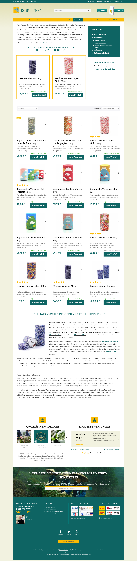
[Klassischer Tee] (26, 19)
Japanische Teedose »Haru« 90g (67, 239)
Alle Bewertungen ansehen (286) (80, 449)
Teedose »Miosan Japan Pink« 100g (66, 76)
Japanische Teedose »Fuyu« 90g (67, 190)
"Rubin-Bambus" (55, 335)
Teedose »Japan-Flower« (102, 286)
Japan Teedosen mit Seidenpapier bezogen (103, 46)
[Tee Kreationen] (39, 19)
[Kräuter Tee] (60, 19)
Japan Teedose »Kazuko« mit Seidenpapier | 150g (68, 142)
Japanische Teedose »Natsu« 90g (31, 239)
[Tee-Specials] (106, 19)
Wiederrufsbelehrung (68, 554)
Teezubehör (97, 30)
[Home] (16, 19)
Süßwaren (98, 50)
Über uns (48, 554)
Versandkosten (63, 550)
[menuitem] (91, 1)
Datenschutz (77, 554)
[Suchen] (89, 10)
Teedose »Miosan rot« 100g (103, 237)
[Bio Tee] (69, 19)
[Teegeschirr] (88, 19)
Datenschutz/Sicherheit (104, 1)
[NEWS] (115, 19)
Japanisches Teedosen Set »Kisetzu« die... (30, 190)
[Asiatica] (97, 19)
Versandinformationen (106, 518)
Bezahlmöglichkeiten (78, 518)
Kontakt (53, 554)
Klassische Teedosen (100, 40)
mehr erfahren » (46, 42)
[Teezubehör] (78, 19)
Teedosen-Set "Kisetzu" (110, 342)
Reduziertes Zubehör (102, 53)
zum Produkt (40, 91)
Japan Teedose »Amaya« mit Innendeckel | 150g (31, 142)
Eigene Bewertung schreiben (112, 449)
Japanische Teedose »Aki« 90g (103, 190)
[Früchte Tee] (50, 19)
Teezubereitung (100, 34)
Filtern (21, 108)
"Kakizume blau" (80, 335)
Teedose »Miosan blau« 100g (31, 286)
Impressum (85, 554)
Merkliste (91, 1)
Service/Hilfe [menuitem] (118, 1)
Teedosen (98, 37)
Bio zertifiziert (32, 1)
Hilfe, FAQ (59, 554)
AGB (90, 554)
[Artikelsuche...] (72, 10)
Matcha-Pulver (111, 352)
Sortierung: (97, 108)
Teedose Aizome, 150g (26, 74)
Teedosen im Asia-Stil (100, 43)
